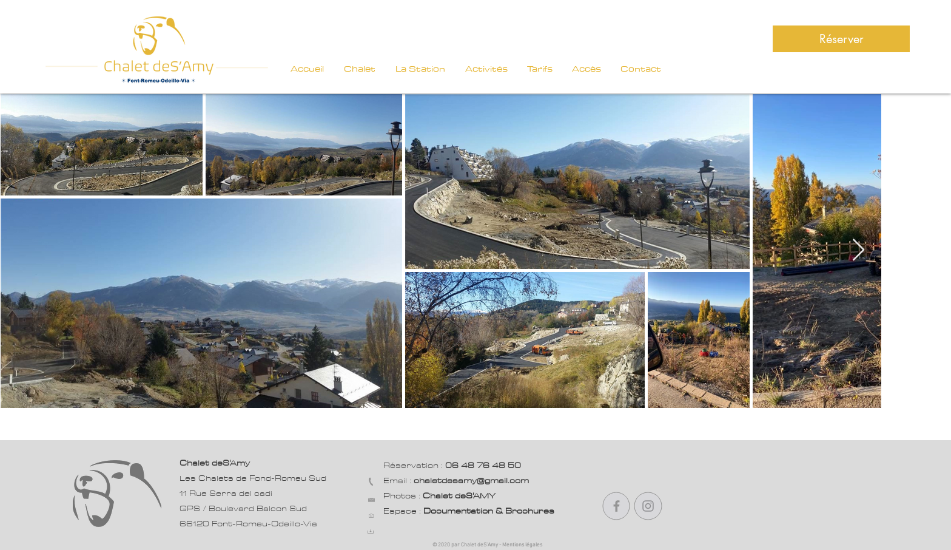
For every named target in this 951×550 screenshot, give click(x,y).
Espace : (468, 511)
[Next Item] (858, 250)
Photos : (439, 496)
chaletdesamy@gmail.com (471, 481)
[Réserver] (841, 38)
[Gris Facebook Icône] (616, 506)
